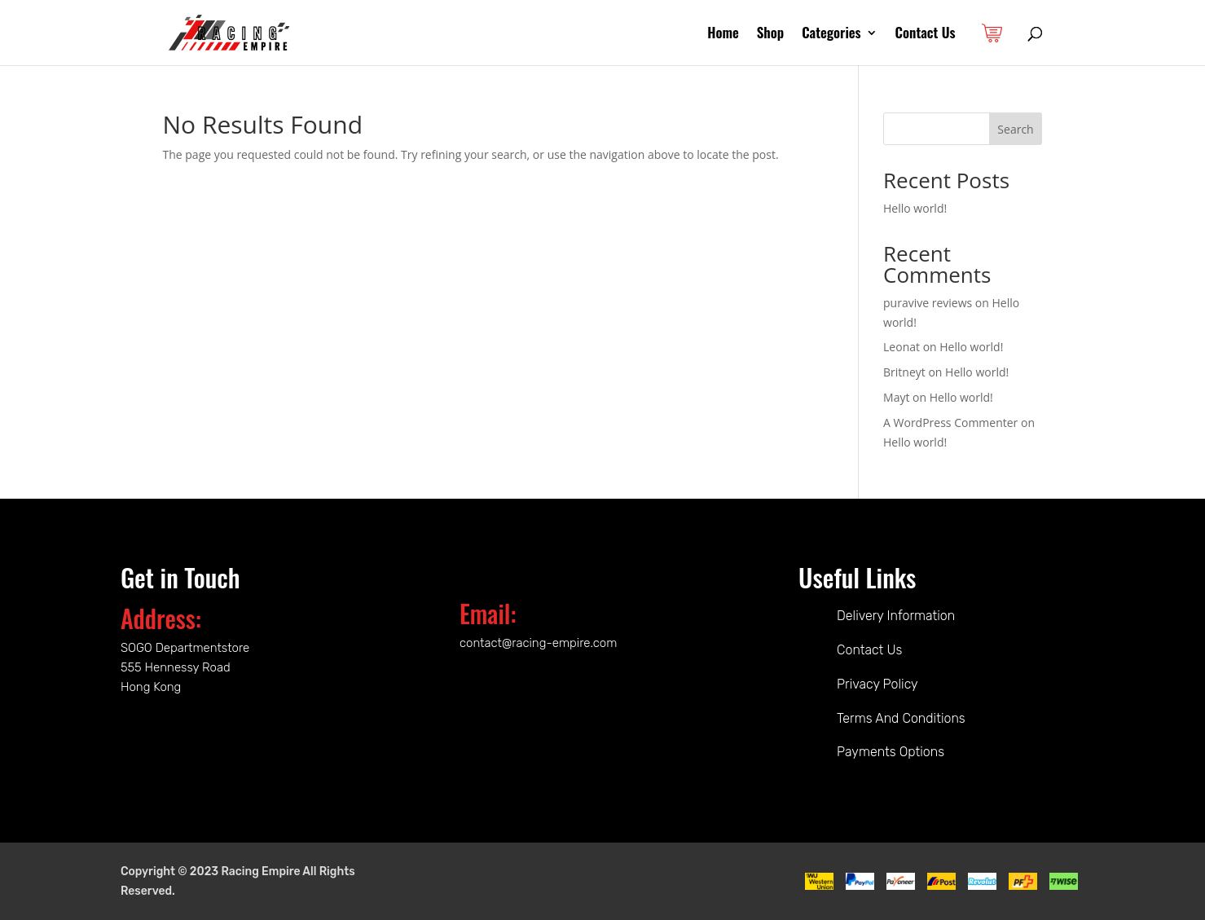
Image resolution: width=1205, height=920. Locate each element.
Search (1015, 129)
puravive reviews (927, 302)
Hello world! (915, 208)
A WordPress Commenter (950, 422)
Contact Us (925, 34)
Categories (831, 34)
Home (723, 34)
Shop (770, 34)
